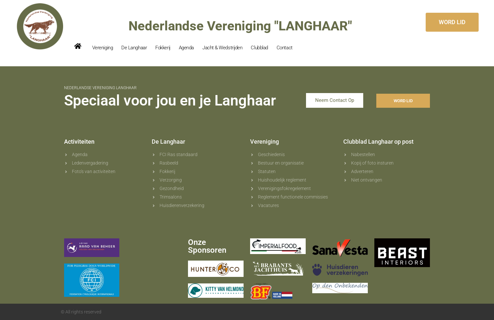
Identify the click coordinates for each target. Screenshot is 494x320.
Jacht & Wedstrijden (222, 48)
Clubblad (259, 48)
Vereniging (102, 48)
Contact (285, 48)
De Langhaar (134, 48)
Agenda (186, 48)
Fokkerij (162, 48)
